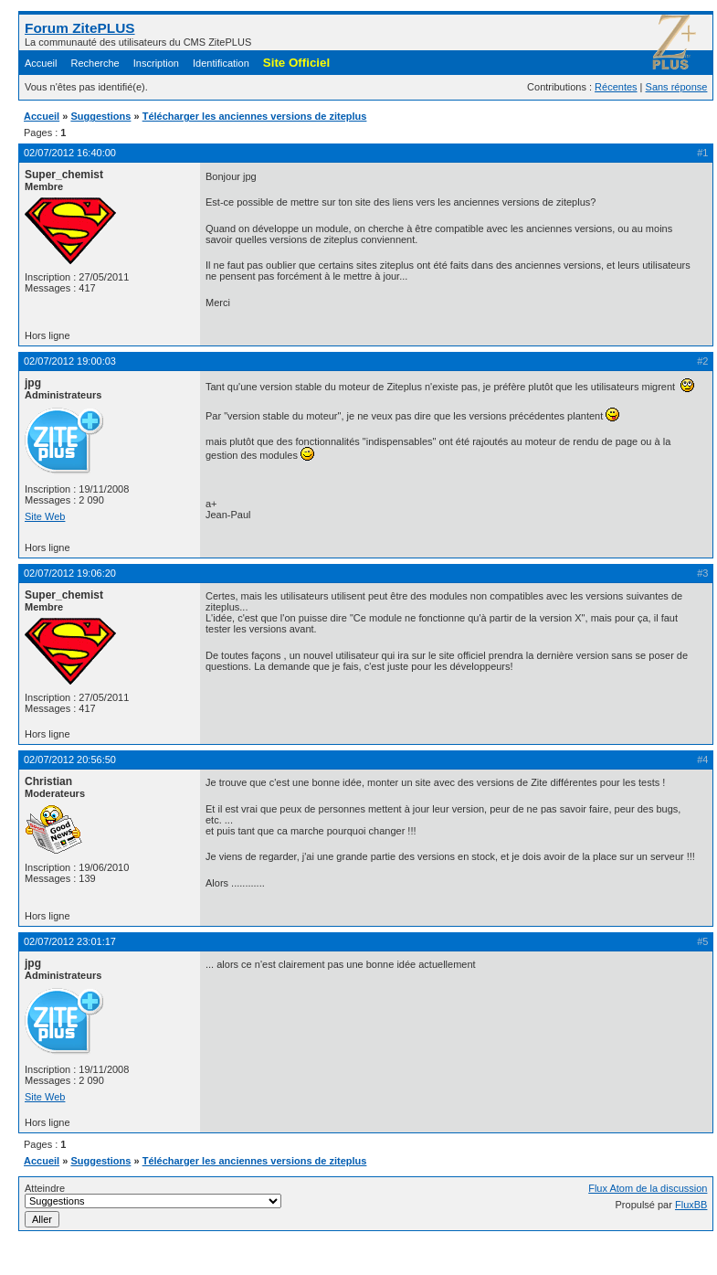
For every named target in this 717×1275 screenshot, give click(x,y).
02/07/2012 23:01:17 (70, 941)
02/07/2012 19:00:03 (70, 361)
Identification (221, 63)
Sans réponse (677, 86)
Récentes (616, 86)
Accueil (41, 63)
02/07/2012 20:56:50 (70, 759)
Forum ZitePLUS (80, 28)
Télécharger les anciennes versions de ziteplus (254, 116)
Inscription (156, 63)
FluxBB (691, 1204)
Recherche (95, 63)
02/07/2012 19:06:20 (70, 573)
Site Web (45, 516)
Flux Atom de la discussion (647, 1188)
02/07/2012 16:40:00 (70, 152)
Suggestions (100, 116)
